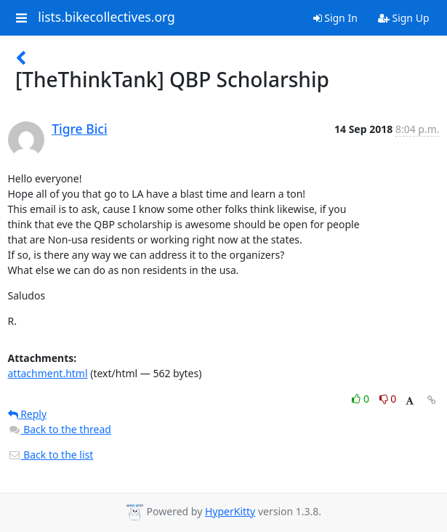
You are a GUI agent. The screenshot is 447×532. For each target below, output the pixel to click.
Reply (27, 414)
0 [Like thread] (361, 399)
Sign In (335, 18)
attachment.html (48, 373)
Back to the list (51, 455)
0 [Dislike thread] (388, 399)
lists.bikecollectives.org (106, 17)
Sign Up (404, 18)
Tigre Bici (80, 128)
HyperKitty (230, 511)
